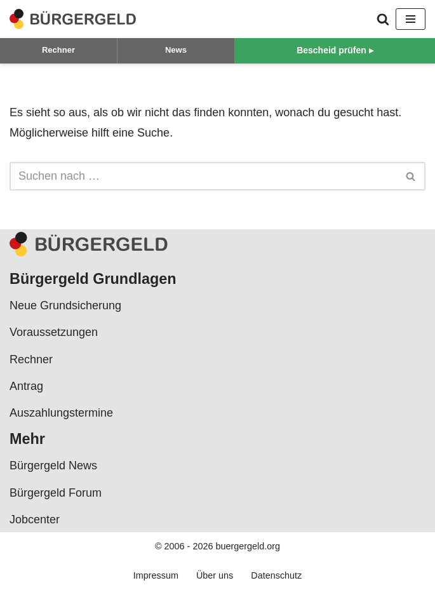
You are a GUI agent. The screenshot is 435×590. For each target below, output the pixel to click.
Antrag (26, 386)
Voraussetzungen (54, 332)
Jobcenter (35, 519)
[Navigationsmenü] (410, 19)
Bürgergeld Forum (56, 492)
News (176, 50)
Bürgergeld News (53, 465)
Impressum (155, 575)
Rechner (58, 50)
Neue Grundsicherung (65, 305)
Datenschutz (276, 575)
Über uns (214, 575)
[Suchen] (383, 19)
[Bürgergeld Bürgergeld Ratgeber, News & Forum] (73, 19)
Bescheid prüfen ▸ (335, 50)
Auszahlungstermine (61, 412)
